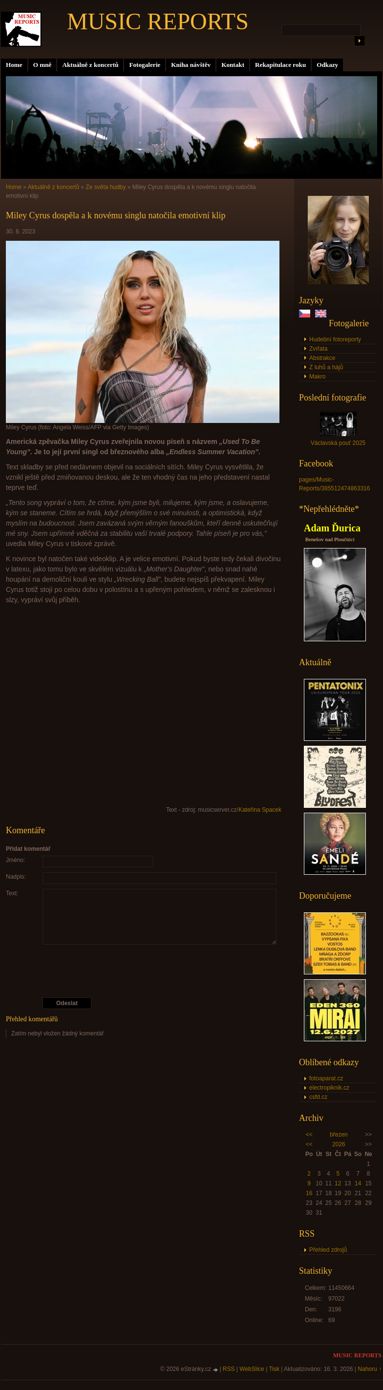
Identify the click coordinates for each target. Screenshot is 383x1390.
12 (338, 1183)
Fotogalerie (144, 64)
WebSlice (251, 1369)
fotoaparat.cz (326, 1078)
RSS (229, 1369)
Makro (317, 376)
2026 (338, 1144)
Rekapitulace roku (280, 64)
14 (358, 1183)
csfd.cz (318, 1097)
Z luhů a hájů (326, 367)
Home (14, 64)
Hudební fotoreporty (335, 339)
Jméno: (15, 860)
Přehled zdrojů (328, 1249)
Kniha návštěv (191, 64)
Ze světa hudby (105, 187)
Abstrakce (322, 358)
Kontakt (232, 64)
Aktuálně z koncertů (90, 64)
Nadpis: (16, 876)
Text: (12, 893)
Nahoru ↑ (370, 1369)
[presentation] (144, 971)
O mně (42, 64)
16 (309, 1193)
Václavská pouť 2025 (338, 443)
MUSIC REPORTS (158, 21)
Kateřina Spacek (259, 809)
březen (339, 1134)
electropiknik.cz (329, 1087)
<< (309, 1134)
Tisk (274, 1369)
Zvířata (318, 348)
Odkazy (327, 64)
